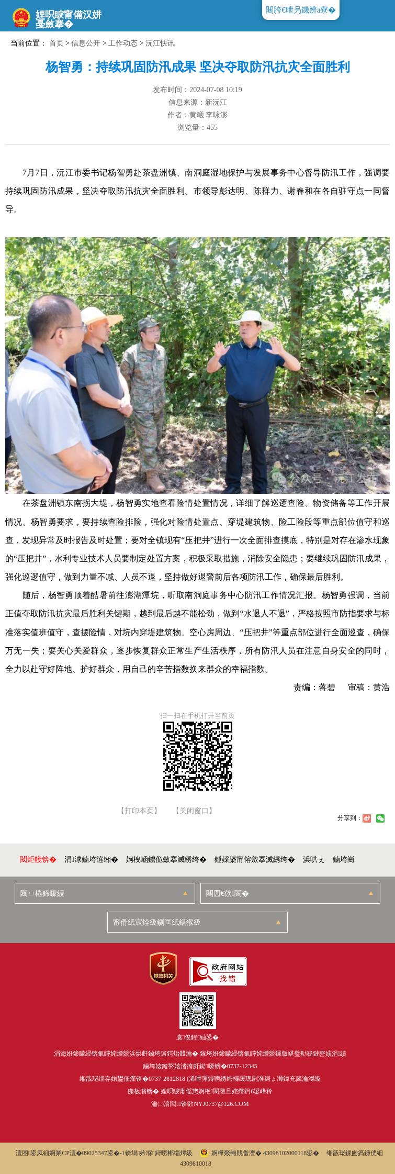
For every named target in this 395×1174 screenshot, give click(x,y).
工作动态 (123, 43)
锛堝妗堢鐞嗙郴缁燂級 (159, 1153)
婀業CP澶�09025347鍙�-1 (87, 1153)
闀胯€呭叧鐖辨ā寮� (301, 10)
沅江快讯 (160, 43)
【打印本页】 (139, 811)
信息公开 (85, 43)
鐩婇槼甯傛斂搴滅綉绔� (255, 859)
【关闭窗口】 (194, 811)
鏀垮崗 (344, 859)
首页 (56, 43)
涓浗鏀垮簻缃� (91, 859)
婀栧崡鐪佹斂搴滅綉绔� (166, 859)
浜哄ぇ (314, 859)
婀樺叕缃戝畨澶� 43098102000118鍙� (260, 1153)
